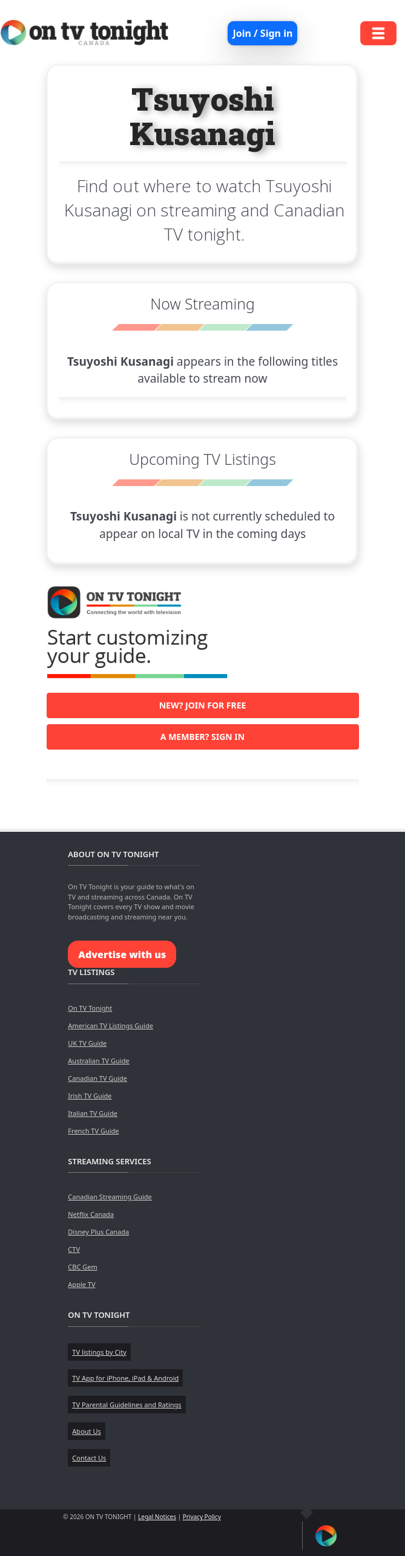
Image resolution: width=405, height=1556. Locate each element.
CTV (74, 1249)
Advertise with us (122, 954)
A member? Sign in (202, 736)
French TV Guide (93, 1130)
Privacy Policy (202, 1516)
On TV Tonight (90, 1008)
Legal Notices (157, 1516)
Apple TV (81, 1284)
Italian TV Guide (92, 1113)
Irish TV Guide (89, 1095)
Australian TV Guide (98, 1060)
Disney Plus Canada (98, 1231)
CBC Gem (82, 1266)
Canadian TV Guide (97, 1078)
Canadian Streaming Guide (109, 1196)
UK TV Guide (87, 1043)
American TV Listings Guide (110, 1025)
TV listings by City (99, 1352)
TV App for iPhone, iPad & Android (125, 1378)
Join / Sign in (262, 33)
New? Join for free (202, 705)
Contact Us (89, 1457)
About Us (86, 1431)
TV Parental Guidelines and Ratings (126, 1404)
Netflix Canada (91, 1214)
